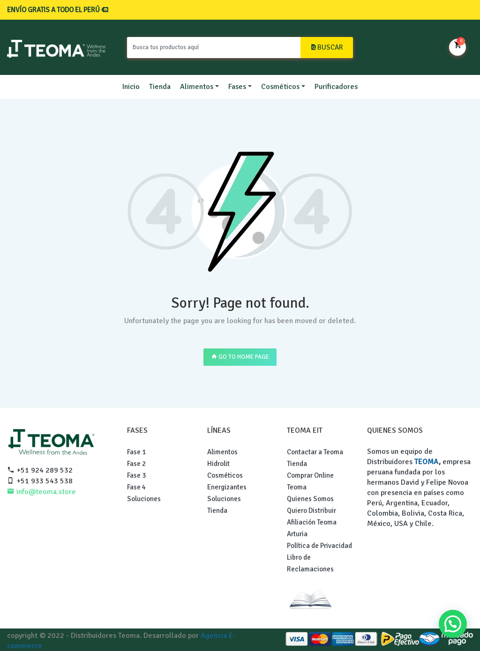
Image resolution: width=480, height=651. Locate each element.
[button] (453, 624)
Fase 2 (136, 463)
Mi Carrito (457, 46)
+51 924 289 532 (40, 470)
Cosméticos (280, 86)
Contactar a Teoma (315, 452)
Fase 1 (136, 452)
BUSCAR (326, 47)
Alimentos (196, 86)
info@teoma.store (41, 491)
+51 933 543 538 (40, 481)
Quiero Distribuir (311, 510)
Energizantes (227, 487)
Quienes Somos (310, 499)
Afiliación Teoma (312, 522)
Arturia (297, 534)
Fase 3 (136, 475)
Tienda (160, 86)
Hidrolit (218, 463)
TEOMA (426, 461)
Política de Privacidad (319, 545)
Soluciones (144, 499)
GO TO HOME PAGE (240, 357)
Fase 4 (136, 487)
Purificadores (336, 86)
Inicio (131, 86)
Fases (237, 86)
